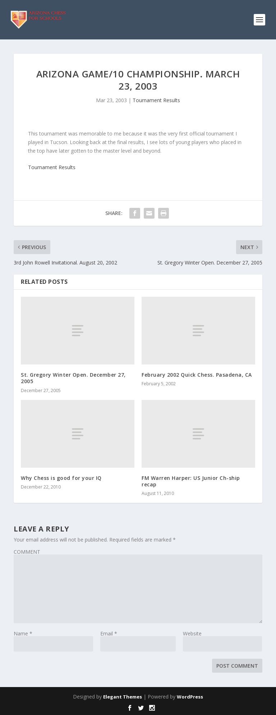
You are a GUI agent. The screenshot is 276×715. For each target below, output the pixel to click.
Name (23, 633)
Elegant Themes (122, 696)
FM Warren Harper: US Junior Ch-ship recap (191, 481)
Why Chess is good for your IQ (61, 478)
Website (192, 633)
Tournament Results (156, 100)
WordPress (190, 696)
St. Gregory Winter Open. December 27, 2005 (73, 378)
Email (108, 633)
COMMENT (27, 551)
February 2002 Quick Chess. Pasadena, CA (197, 374)
